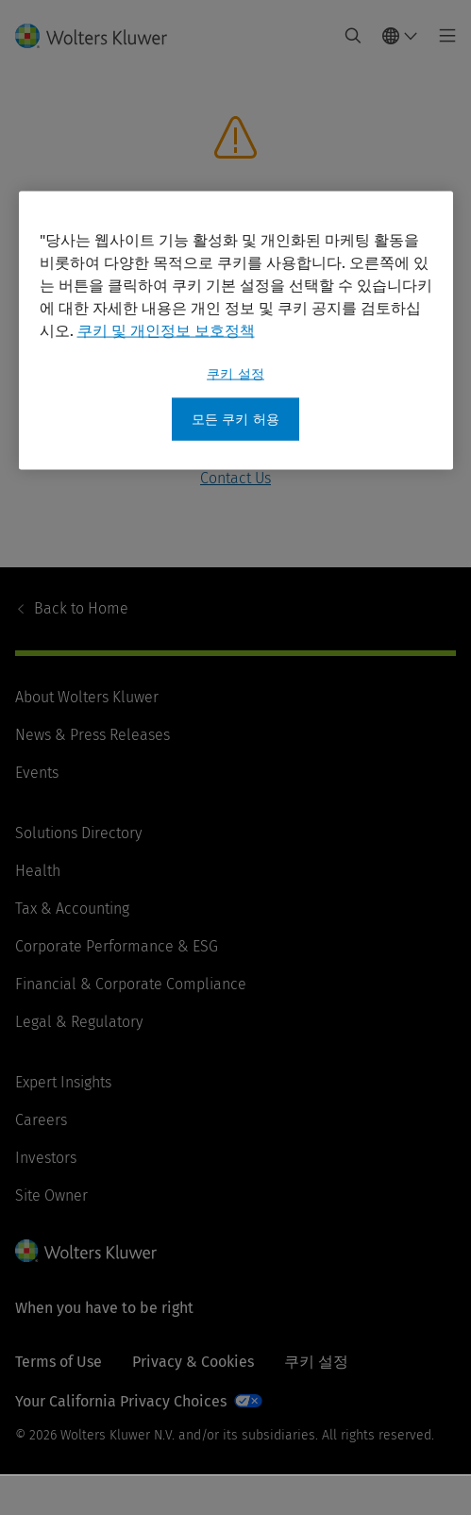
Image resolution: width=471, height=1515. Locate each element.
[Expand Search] (353, 36)
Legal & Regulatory (79, 1022)
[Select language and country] (400, 36)
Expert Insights (63, 1082)
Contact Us (235, 478)
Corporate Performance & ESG (116, 946)
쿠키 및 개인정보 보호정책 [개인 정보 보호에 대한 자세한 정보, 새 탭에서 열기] (166, 330)
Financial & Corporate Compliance (130, 984)
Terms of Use (58, 1362)
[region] (236, 330)
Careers (41, 1120)
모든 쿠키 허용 (235, 419)
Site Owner (51, 1195)
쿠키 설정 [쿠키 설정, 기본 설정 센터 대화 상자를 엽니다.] (235, 373)
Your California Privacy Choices (121, 1401)
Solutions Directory (78, 833)
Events (37, 773)
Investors (45, 1158)
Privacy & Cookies (193, 1362)
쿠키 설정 (316, 1362)
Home (81, 608)
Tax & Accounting (72, 908)
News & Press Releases (92, 735)
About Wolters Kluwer (87, 697)
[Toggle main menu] (442, 36)
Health (37, 871)
